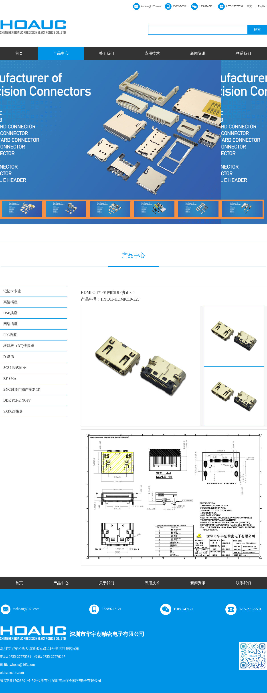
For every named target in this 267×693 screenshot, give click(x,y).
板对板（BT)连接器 (18, 346)
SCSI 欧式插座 (14, 367)
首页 (19, 53)
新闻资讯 (197, 53)
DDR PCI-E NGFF (17, 400)
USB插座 (10, 313)
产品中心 (61, 53)
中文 (249, 6)
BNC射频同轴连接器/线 (21, 389)
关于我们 (106, 53)
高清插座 (10, 302)
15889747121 (105, 609)
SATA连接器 (13, 411)
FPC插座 (10, 335)
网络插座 (10, 324)
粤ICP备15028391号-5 (16, 681)
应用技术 (152, 53)
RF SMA (9, 378)
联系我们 (243, 53)
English (262, 6)
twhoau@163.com (19, 609)
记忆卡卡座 (12, 291)
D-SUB (8, 357)
